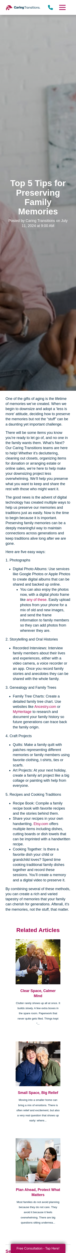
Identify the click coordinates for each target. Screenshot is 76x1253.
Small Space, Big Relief (38, 1093)
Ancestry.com (45, 707)
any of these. (37, 600)
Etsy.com (40, 824)
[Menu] (62, 7)
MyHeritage (22, 712)
